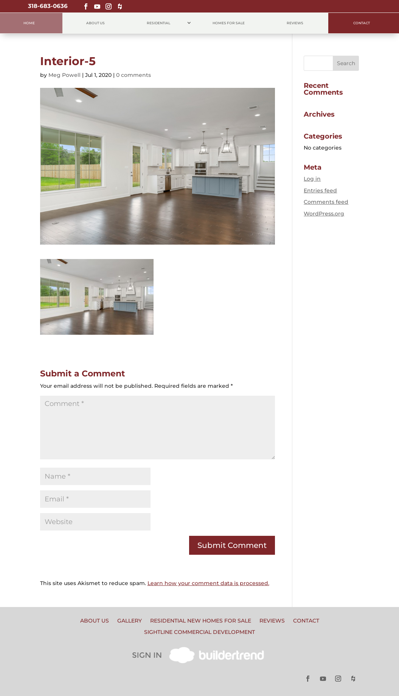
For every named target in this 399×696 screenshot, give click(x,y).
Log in (312, 178)
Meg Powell (64, 75)
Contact (361, 23)
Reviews (295, 23)
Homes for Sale (229, 23)
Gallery (129, 621)
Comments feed (326, 201)
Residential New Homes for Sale (200, 621)
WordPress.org (324, 213)
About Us (95, 23)
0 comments (133, 75)
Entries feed (320, 190)
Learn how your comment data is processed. (208, 583)
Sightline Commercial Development (199, 632)
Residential (158, 23)
